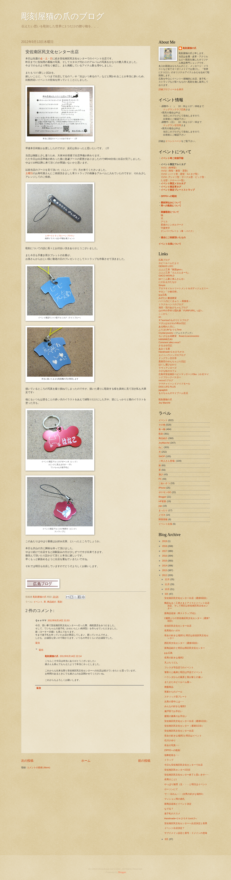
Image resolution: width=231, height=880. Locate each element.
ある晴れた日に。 (168, 326)
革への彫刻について (171, 205)
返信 (37, 643)
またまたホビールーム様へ (177, 682)
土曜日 (29, 173)
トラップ (168, 760)
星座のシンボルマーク (172, 224)
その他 (162, 424)
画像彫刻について (170, 212)
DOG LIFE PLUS (167, 386)
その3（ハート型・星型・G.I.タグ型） (180, 174)
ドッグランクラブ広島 (174, 109)
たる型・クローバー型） (173, 180)
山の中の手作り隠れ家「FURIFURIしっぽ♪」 (181, 310)
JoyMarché (164, 443)
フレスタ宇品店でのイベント (179, 667)
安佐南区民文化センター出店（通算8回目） (186, 598)
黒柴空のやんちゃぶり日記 (172, 361)
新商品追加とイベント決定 (177, 804)
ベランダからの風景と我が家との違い (183, 677)
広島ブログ (164, 260)
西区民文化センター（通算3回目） (181, 643)
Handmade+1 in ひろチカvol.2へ (180, 818)
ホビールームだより (169, 263)
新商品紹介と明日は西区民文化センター (184, 648)
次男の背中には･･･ (174, 701)
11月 (167, 584)
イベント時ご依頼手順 (172, 158)
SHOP (162, 456)
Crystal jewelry (166, 333)
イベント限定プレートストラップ (178, 190)
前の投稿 (144, 760)
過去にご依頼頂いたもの (173, 237)
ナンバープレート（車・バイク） (178, 231)
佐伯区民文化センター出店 (177, 626)
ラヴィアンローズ (168, 368)
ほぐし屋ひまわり (168, 364)
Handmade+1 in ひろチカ (171, 352)
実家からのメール (173, 691)
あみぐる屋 (164, 348)
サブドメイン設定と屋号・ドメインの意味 (185, 833)
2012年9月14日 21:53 (59, 620)
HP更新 (162, 501)
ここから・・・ (166, 314)
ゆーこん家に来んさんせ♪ (172, 279)
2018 (165, 546)
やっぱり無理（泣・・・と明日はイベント (185, 784)
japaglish (163, 390)
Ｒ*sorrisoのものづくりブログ (174, 320)
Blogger (162, 497)
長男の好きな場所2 (174, 657)
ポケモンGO (165, 492)
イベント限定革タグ (171, 186)
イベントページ (173, 141)
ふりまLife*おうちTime (170, 329)
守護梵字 (165, 228)
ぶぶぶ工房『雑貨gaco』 (171, 269)
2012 (165, 575)
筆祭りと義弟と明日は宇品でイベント (183, 672)
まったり (163, 510)
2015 (165, 560)
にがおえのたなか (168, 282)
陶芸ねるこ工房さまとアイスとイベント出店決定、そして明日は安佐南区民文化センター (186, 606)
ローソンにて (171, 789)
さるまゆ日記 (165, 345)
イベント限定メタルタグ (173, 183)
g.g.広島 (163, 294)
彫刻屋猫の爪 (40, 597)
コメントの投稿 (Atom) (38, 767)
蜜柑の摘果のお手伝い (175, 716)
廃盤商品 (168, 687)
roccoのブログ (166, 380)
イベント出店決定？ (174, 828)
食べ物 (162, 429)
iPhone (162, 488)
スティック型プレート (175, 696)
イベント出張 (165, 524)
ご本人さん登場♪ (167, 461)
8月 (167, 839)
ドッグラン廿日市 (172, 125)
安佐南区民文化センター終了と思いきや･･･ (186, 774)
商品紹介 (51, 601)
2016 (165, 555)
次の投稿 (27, 760)
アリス (164, 221)
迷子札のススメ (172, 813)
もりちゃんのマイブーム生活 (173, 393)
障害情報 (163, 519)
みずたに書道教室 (168, 298)
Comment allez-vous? (170, 342)
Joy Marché (164, 402)
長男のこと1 (170, 779)
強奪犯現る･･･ (171, 755)
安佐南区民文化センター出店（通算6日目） (186, 721)
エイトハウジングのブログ (172, 355)
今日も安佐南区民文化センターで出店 (183, 765)
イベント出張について (170, 244)
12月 (167, 579)
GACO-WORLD (166, 275)
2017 (165, 551)
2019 (165, 541)
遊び (161, 474)
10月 (167, 589)
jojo (160, 506)
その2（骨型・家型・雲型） (175, 170)
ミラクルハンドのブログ (171, 304)
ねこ (161, 447)
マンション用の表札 (174, 799)
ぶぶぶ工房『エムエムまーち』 (174, 272)
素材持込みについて (171, 202)
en (160, 317)
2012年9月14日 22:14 (71, 656)
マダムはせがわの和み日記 (172, 323)
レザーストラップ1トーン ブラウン (60, 236)
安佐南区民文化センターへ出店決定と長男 (185, 823)
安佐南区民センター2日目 (177, 769)
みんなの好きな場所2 (175, 706)
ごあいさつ (164, 483)
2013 (165, 570)
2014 (165, 565)
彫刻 (60, 601)
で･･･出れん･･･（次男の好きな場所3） (184, 794)
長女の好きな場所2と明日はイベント (183, 735)
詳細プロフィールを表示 (171, 89)
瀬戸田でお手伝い (173, 711)
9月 (167, 594)
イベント (37, 601)
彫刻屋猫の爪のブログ (62, 16)
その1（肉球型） (169, 167)
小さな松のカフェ (168, 371)
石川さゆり (170, 740)
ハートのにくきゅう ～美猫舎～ (175, 301)
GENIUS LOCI (166, 266)
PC (160, 479)
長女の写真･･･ (171, 745)
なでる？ (168, 809)
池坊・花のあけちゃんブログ (173, 307)
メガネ (162, 515)
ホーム (85, 760)
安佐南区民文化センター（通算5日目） (184, 726)
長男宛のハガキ (172, 630)
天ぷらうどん (171, 662)
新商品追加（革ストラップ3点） (180, 613)
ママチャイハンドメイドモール (174, 383)
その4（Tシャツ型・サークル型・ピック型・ (183, 177)
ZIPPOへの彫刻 (169, 196)
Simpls (162, 285)
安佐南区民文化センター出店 (179, 730)
